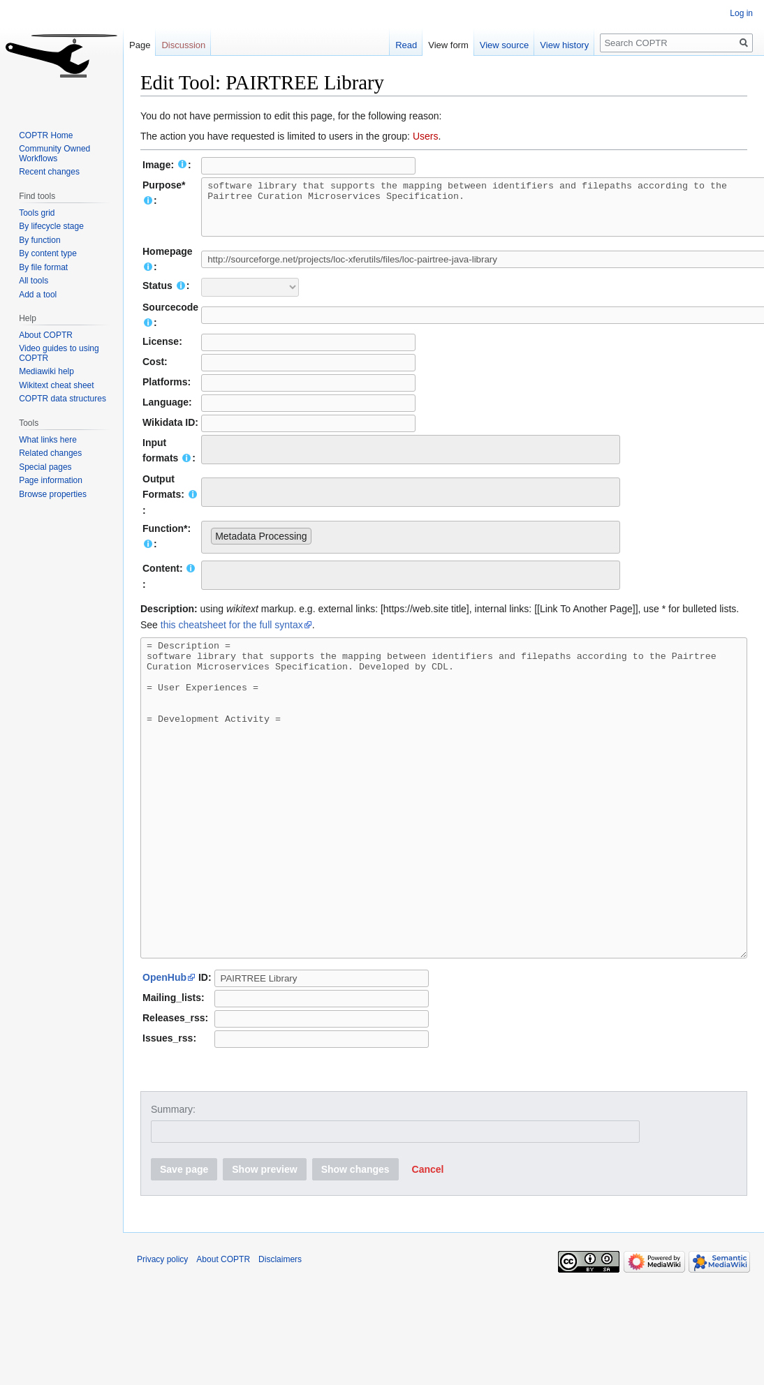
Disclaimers (280, 1333)
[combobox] (410, 460)
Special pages (45, 467)
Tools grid (36, 213)
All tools (33, 281)
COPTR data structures (62, 398)
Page (139, 45)
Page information (50, 480)
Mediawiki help (46, 371)
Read (400, 45)
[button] (428, 1242)
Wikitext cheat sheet (56, 385)
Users (426, 136)
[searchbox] (215, 458)
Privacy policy (162, 1333)
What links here (48, 440)
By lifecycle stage (51, 226)
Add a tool (38, 294)
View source (499, 45)
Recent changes (49, 172)
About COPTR (46, 335)
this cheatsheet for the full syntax (232, 635)
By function (39, 240)
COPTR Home (46, 135)
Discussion (183, 45)
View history (559, 45)
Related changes (50, 453)
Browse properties (53, 494)
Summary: (173, 1182)
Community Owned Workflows (54, 153)
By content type (48, 253)
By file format (43, 267)
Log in (741, 13)
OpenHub (164, 1050)
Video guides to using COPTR (59, 353)
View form (443, 45)
